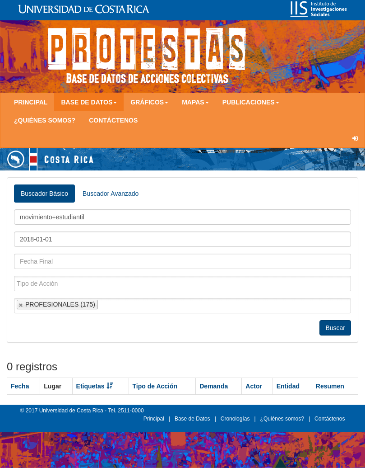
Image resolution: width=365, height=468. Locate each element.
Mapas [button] (195, 102)
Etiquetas (94, 386)
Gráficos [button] (149, 102)
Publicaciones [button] (250, 102)
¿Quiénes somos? (44, 120)
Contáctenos (113, 120)
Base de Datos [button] (89, 102)
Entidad (288, 386)
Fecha (20, 386)
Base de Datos (192, 419)
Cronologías (235, 419)
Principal (30, 102)
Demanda (213, 386)
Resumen (330, 386)
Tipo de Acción (155, 386)
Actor (253, 386)
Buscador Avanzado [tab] (111, 193)
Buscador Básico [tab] (44, 193)
